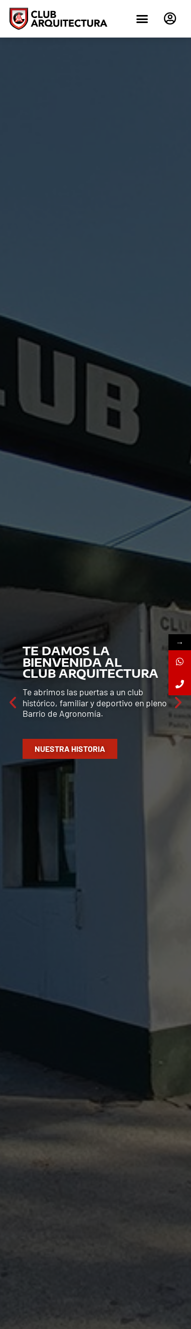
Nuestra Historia (70, 748)
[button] (141, 19)
